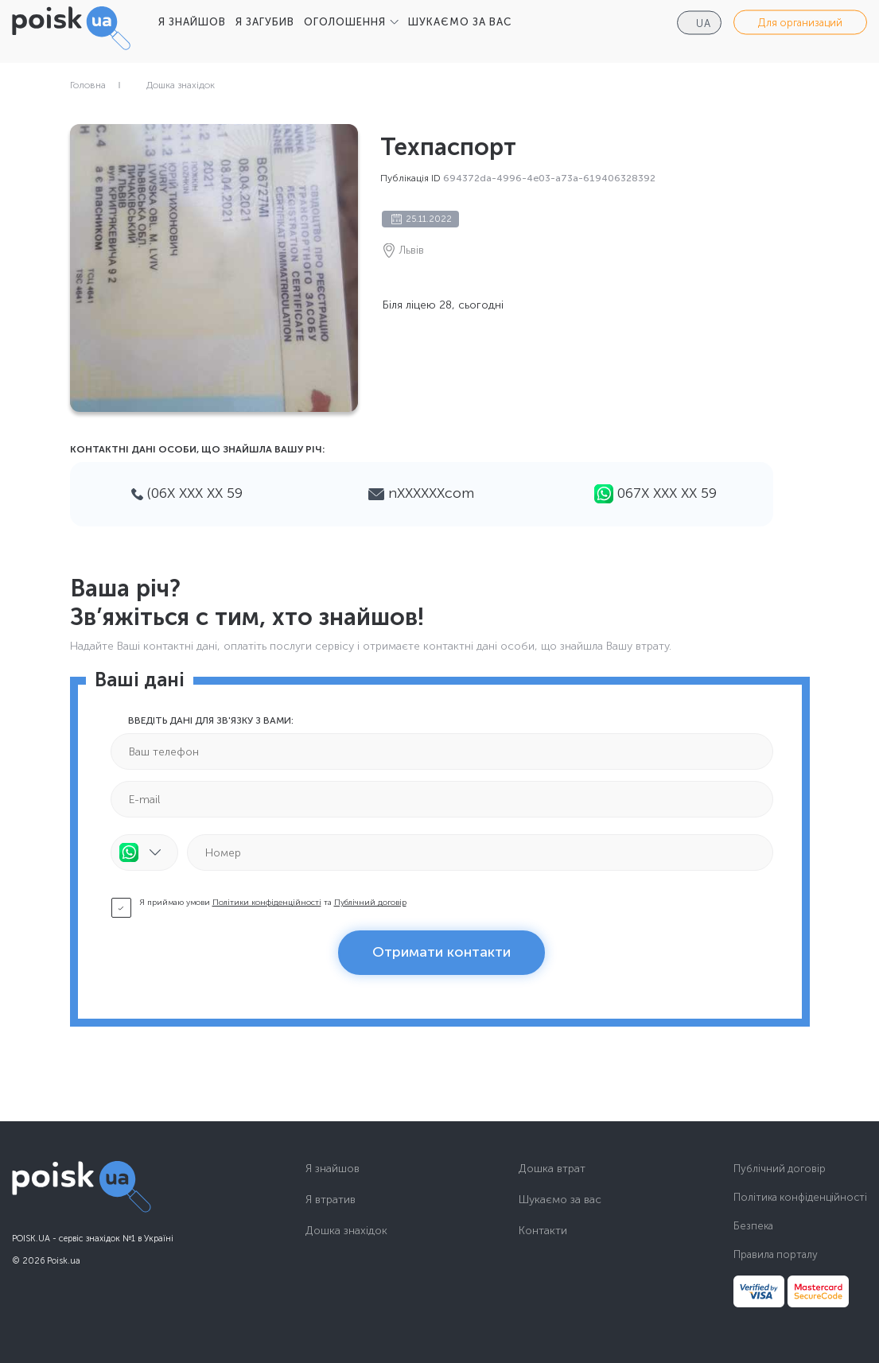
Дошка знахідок (180, 85)
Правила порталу (775, 1254)
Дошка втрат (552, 1169)
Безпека (753, 1226)
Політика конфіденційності (800, 1197)
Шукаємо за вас (560, 1200)
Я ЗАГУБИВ (264, 22)
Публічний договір (370, 902)
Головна (88, 85)
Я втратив (330, 1200)
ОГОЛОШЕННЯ (345, 22)
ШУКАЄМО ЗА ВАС (459, 22)
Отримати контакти (441, 952)
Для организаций (800, 23)
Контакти (543, 1231)
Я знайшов (332, 1169)
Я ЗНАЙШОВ (192, 22)
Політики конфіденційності (266, 902)
